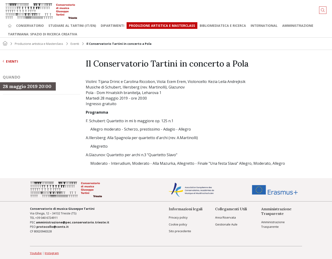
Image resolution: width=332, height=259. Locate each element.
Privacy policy (178, 217)
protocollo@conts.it (52, 227)
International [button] (264, 25)
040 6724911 (49, 218)
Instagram (52, 253)
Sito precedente (180, 231)
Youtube (36, 253)
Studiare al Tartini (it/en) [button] (72, 25)
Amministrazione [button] (297, 25)
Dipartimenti (112, 25)
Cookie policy (178, 224)
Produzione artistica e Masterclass (162, 25)
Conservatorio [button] (30, 25)
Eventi (75, 44)
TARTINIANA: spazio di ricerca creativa (42, 34)
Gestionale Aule (226, 224)
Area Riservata (225, 217)
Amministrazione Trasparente (273, 224)
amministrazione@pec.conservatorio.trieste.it (72, 222)
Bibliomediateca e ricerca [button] (223, 25)
